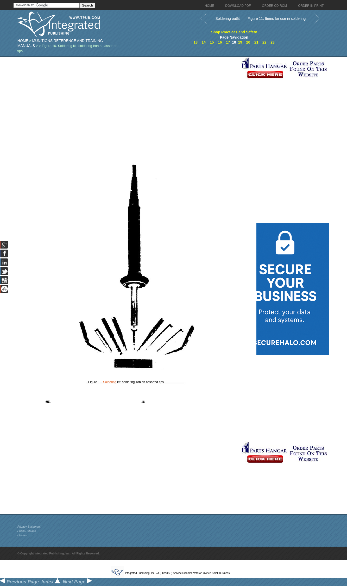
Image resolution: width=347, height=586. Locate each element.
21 (256, 42)
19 (240, 42)
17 (228, 42)
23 (272, 42)
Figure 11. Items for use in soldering (277, 18)
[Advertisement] (128, 93)
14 (204, 42)
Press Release (26, 530)
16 (220, 42)
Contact (22, 535)
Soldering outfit (228, 18)
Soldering (109, 382)
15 (212, 42)
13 (195, 42)
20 (248, 42)
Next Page (77, 581)
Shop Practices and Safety (234, 32)
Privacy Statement (29, 526)
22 (264, 42)
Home (22, 41)
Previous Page (19, 581)
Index (50, 581)
